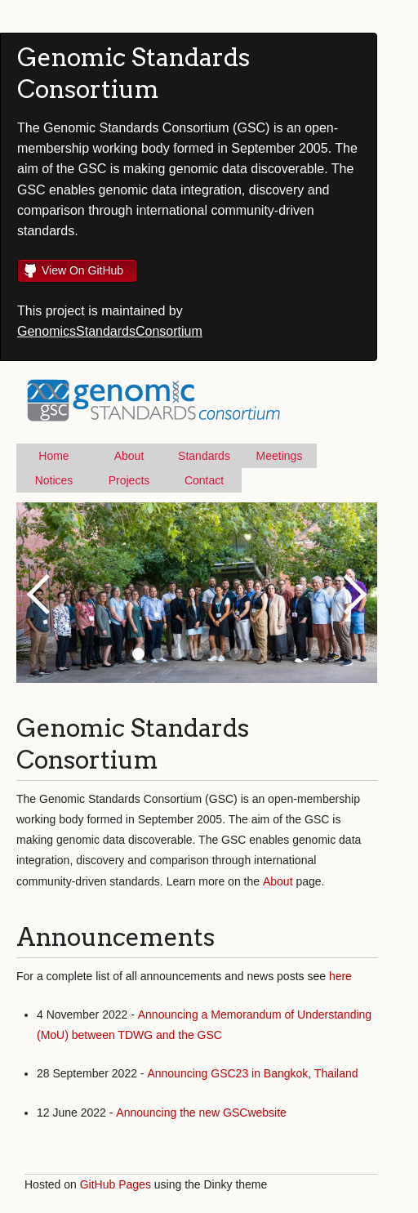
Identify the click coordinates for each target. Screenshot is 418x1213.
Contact (204, 480)
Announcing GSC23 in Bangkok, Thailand (252, 1073)
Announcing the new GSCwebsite (201, 1112)
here (340, 976)
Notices (54, 480)
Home (53, 455)
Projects (129, 480)
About (129, 455)
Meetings (279, 455)
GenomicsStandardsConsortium (109, 331)
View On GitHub (82, 270)
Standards (204, 455)
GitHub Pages (115, 1184)
